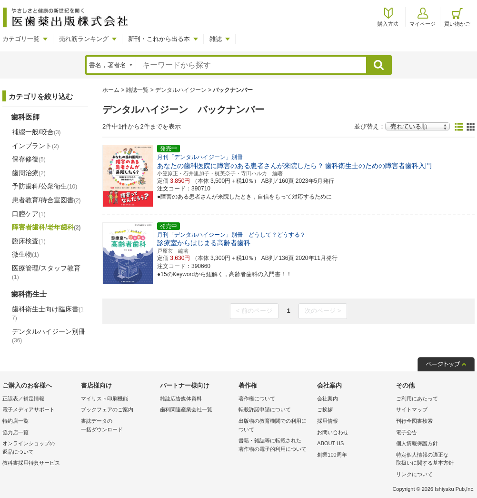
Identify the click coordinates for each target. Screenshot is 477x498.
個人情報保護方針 (417, 443)
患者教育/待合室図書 (46, 200)
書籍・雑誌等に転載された (275, 445)
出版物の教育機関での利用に (275, 426)
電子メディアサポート (28, 409)
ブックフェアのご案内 (107, 409)
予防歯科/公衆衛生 (44, 186)
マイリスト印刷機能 (104, 398)
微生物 (25, 254)
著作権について (256, 398)
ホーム (110, 90)
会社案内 (327, 398)
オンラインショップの (39, 448)
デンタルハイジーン (181, 90)
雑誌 (215, 38)
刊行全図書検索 (414, 421)
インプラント (35, 145)
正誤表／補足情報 (23, 398)
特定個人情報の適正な (433, 460)
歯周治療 (29, 173)
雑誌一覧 (137, 90)
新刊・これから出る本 (159, 38)
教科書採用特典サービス (31, 463)
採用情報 (327, 421)
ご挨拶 (325, 409)
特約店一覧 (15, 421)
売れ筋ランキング (84, 38)
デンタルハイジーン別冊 (48, 336)
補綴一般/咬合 (36, 132)
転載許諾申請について (264, 409)
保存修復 (29, 159)
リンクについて (414, 474)
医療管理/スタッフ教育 (46, 272)
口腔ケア (29, 214)
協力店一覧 (15, 432)
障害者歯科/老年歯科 (46, 227)
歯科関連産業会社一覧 (186, 409)
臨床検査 (29, 241)
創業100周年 (332, 455)
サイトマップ (411, 409)
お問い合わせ (332, 432)
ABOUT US (330, 443)
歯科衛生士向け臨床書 (48, 313)
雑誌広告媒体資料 (181, 398)
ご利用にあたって (417, 398)
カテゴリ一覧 (21, 38)
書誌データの (118, 426)
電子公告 (406, 432)
